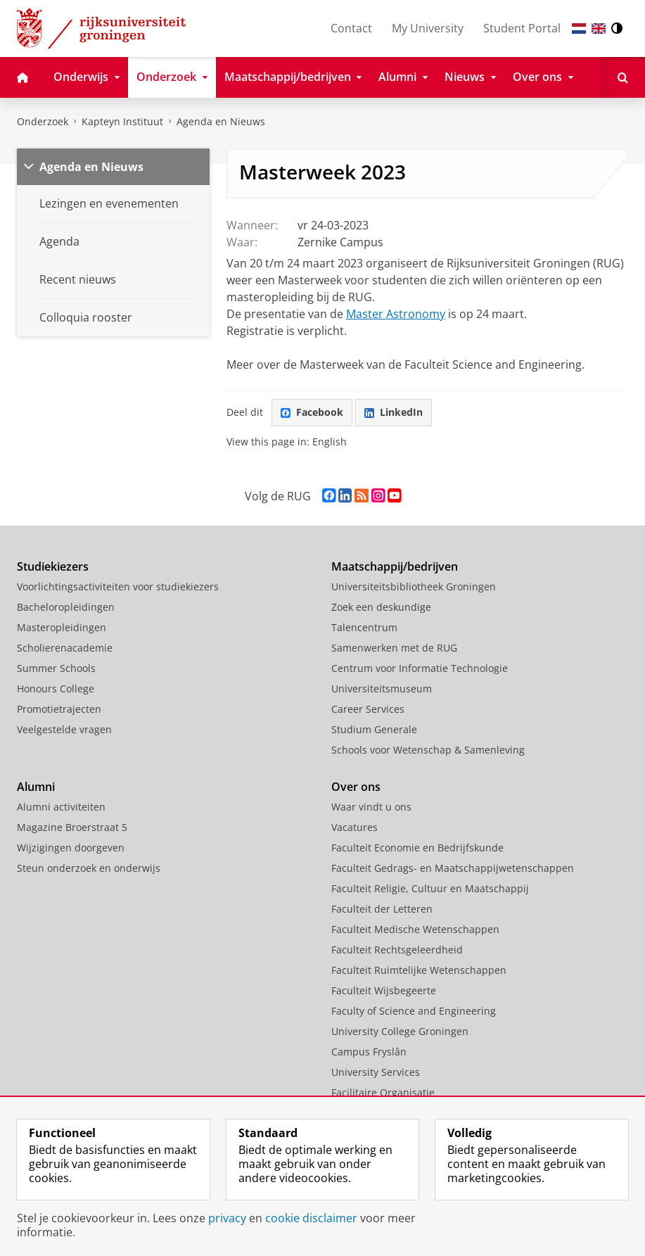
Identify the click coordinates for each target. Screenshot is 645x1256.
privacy (227, 1218)
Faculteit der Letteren (382, 908)
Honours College (55, 688)
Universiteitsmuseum (381, 688)
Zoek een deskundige (381, 607)
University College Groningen (399, 1031)
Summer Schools (56, 668)
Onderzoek (42, 121)
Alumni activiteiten (61, 806)
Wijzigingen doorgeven (70, 847)
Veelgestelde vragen (64, 729)
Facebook (312, 412)
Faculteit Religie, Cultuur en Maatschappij (430, 888)
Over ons (356, 787)
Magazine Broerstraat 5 (72, 827)
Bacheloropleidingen (66, 607)
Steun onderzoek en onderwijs (88, 868)
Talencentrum (364, 627)
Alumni (36, 787)
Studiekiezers (53, 566)
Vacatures (354, 827)
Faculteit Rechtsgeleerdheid (397, 949)
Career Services (367, 709)
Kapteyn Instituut (122, 121)
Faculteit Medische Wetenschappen (415, 929)
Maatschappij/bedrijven (394, 566)
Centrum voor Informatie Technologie (419, 668)
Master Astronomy (395, 314)
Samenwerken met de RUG (394, 647)
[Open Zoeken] (623, 77)
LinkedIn (393, 412)
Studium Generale (374, 729)
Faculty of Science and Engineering (413, 1010)
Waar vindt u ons (371, 806)
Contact (351, 28)
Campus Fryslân (369, 1051)
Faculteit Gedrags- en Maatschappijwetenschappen (452, 868)
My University (428, 28)
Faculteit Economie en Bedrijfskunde (417, 847)
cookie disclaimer (311, 1218)
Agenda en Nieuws (221, 121)
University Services (375, 1072)
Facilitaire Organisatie (383, 1092)
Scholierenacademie (65, 647)
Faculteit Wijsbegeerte (383, 990)
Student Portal (522, 28)
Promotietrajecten (59, 709)
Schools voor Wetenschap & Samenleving (428, 749)
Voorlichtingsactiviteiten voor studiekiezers (118, 586)
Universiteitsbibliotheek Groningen (413, 586)
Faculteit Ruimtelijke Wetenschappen (418, 970)
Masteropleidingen (61, 627)
